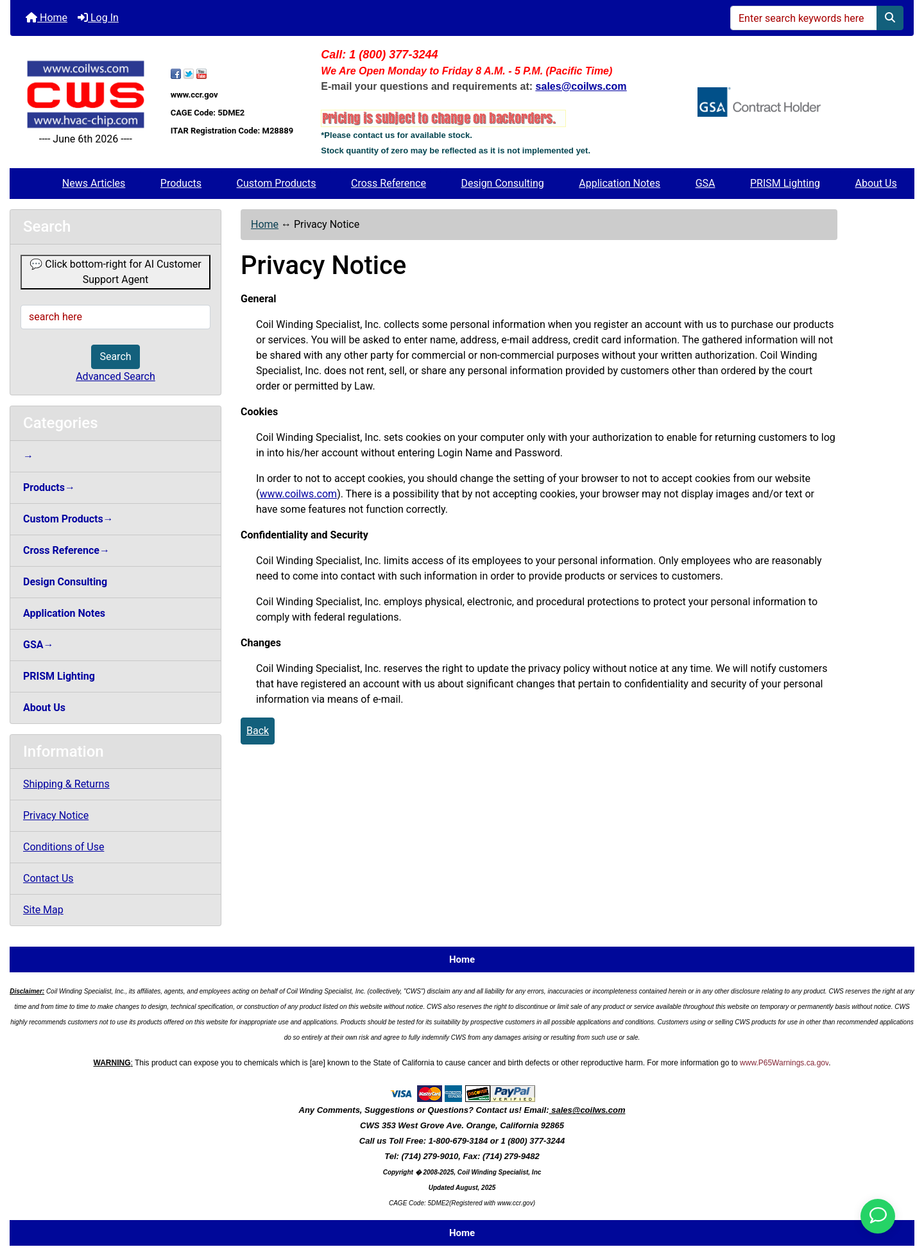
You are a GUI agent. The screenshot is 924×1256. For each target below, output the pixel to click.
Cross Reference (388, 183)
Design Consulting (502, 183)
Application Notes (619, 183)
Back (257, 731)
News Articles (94, 183)
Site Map (43, 910)
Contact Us (48, 878)
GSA (705, 183)
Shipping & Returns (66, 784)
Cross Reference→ (66, 550)
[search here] (115, 317)
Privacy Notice (56, 815)
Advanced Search (115, 376)
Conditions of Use (63, 847)
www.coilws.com (298, 494)
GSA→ (38, 645)
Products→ (49, 487)
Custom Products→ (68, 519)
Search (115, 356)
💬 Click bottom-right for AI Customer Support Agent (115, 272)
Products (180, 183)
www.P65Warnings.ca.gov (784, 1062)
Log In (98, 18)
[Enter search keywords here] (803, 18)
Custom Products (276, 183)
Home (46, 18)
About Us (876, 183)
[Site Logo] (85, 94)
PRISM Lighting (785, 183)
